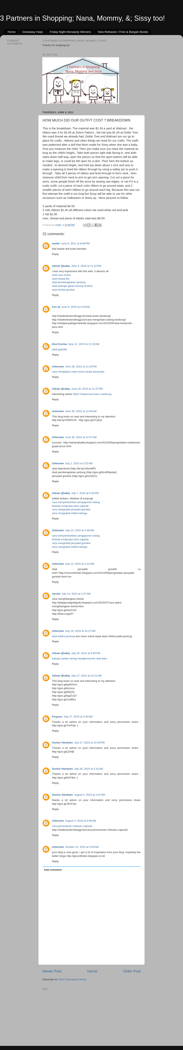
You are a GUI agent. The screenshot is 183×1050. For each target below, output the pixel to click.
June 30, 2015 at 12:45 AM (81, 411)
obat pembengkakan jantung (68, 282)
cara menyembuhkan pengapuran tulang (76, 502)
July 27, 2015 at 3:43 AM (78, 716)
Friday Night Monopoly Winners (70, 31)
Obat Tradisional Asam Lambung (92, 394)
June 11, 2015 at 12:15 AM (83, 344)
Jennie (56, 593)
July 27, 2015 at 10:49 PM (89, 742)
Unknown (58, 366)
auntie (56, 243)
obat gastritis (59, 349)
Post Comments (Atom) (72, 979)
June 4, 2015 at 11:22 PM (86, 265)
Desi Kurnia (59, 344)
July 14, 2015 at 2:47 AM (76, 593)
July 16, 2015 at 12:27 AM (80, 630)
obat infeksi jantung (63, 636)
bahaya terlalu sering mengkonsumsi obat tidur (79, 658)
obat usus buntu (61, 274)
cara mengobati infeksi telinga (69, 513)
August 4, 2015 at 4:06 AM (80, 820)
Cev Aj (56, 306)
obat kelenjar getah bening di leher (72, 286)
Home (12, 31)
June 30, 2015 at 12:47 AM (81, 437)
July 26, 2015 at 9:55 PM (85, 653)
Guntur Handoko (62, 742)
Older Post (132, 971)
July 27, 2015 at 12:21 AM (86, 675)
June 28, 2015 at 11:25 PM (81, 366)
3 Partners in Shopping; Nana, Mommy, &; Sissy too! (82, 18)
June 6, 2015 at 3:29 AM (75, 306)
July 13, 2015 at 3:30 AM (79, 530)
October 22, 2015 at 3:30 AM (82, 846)
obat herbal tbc (60, 278)
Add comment (53, 869)
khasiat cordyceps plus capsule (70, 505)
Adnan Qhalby (61, 265)
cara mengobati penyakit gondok (71, 509)
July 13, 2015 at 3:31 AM (79, 563)
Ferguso (57, 716)
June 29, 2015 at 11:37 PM (87, 388)
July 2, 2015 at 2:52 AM (78, 463)
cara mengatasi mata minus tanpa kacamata (78, 371)
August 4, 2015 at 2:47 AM (89, 794)
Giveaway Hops (32, 31)
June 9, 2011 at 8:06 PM (75, 243)
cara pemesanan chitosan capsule (72, 826)
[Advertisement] (71, 1016)
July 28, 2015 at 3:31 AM (88, 768)
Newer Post (52, 971)
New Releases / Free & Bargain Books (123, 31)
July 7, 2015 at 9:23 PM (85, 493)
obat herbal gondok (63, 289)
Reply (55, 254)
